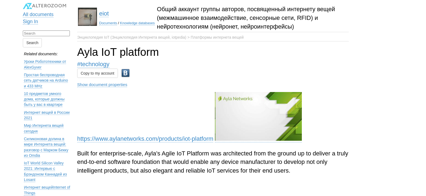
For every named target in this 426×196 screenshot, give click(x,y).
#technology (93, 64)
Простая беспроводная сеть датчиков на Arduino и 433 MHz (46, 80)
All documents (38, 14)
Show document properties (102, 84)
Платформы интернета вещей (217, 37)
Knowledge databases (137, 23)
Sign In (30, 21)
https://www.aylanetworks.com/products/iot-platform (145, 138)
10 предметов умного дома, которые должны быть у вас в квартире (44, 99)
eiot (104, 13)
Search (32, 43)
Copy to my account (97, 73)
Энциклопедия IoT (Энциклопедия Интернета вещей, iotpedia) (131, 37)
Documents (108, 23)
